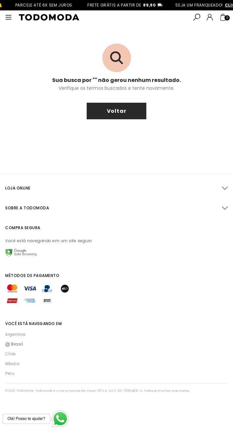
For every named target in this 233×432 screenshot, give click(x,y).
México (12, 363)
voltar (116, 111)
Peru (9, 373)
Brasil (17, 344)
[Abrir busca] (196, 17)
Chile (10, 354)
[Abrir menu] (8, 17)
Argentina (15, 334)
